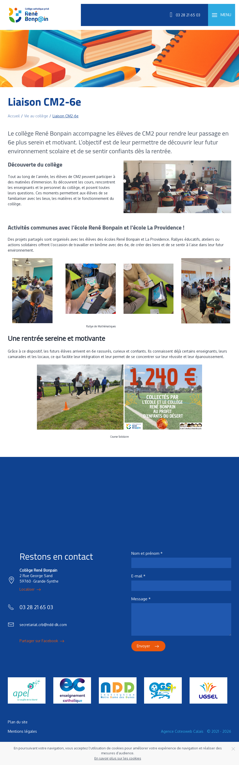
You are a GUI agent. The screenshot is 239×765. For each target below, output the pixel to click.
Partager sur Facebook (42, 641)
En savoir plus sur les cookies (117, 758)
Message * (141, 598)
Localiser (31, 589)
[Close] (233, 749)
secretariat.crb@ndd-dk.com (43, 624)
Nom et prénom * (147, 553)
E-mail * (138, 575)
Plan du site (18, 722)
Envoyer (148, 646)
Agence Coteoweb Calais (182, 731)
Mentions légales (22, 731)
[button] (221, 15)
